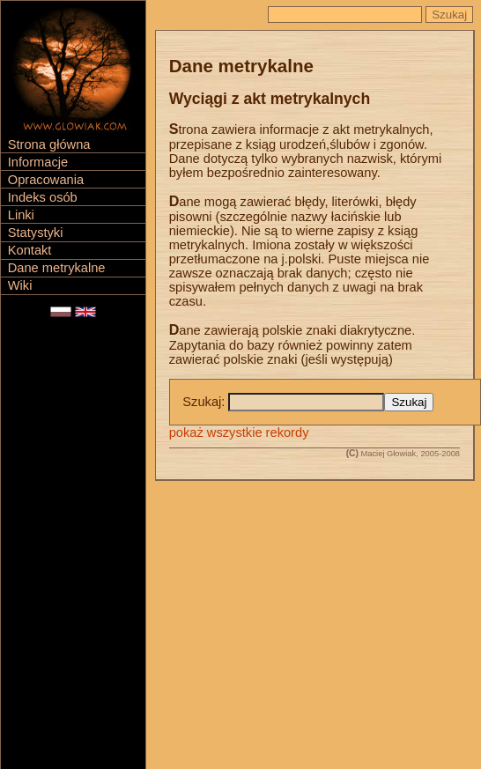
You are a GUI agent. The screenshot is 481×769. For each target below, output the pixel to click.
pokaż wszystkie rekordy (239, 432)
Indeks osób (43, 197)
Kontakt (30, 250)
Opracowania (46, 180)
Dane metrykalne (57, 268)
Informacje (38, 162)
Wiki (20, 285)
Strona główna (49, 144)
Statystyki (35, 233)
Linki (21, 215)
